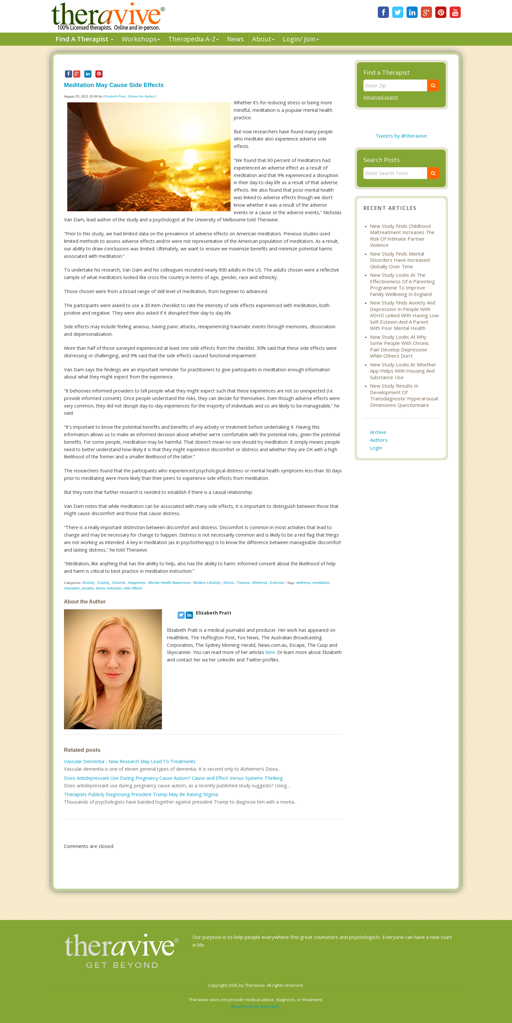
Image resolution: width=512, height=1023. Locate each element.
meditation (321, 583)
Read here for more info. (256, 1006)
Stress (228, 583)
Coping (103, 583)
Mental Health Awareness (169, 583)
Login (376, 447)
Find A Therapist (84, 39)
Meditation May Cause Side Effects (114, 85)
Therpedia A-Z (193, 39)
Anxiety (88, 583)
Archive (378, 432)
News (235, 39)
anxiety (88, 588)
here (270, 652)
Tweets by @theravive (401, 135)
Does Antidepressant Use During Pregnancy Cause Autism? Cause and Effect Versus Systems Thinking (173, 778)
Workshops (140, 39)
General (118, 583)
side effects (133, 588)
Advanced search (380, 97)
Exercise (277, 583)
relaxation (72, 588)
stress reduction (109, 588)
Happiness (137, 583)
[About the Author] (142, 96)
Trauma (243, 583)
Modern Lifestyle (207, 583)
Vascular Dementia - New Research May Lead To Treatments (130, 761)
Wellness (259, 583)
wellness (303, 583)
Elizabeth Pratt (114, 96)
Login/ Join (301, 39)
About (263, 39)
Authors (379, 440)
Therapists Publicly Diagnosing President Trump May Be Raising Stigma (141, 794)
